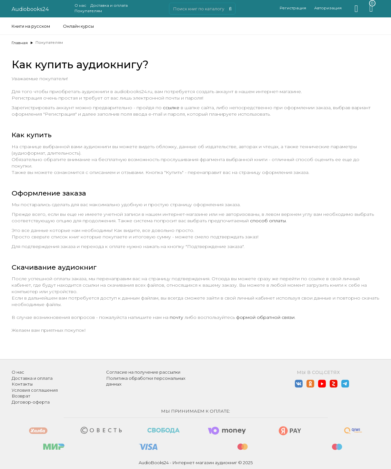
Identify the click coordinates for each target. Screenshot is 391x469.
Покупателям (88, 10)
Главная (20, 42)
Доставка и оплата (109, 5)
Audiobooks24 (30, 9)
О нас (80, 5)
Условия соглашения (35, 390)
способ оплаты (268, 221)
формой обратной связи (265, 317)
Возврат (21, 395)
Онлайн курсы (78, 26)
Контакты (22, 384)
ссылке (171, 107)
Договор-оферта (31, 402)
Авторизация (328, 7)
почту (176, 317)
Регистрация (293, 7)
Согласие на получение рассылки (143, 372)
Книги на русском (31, 26)
